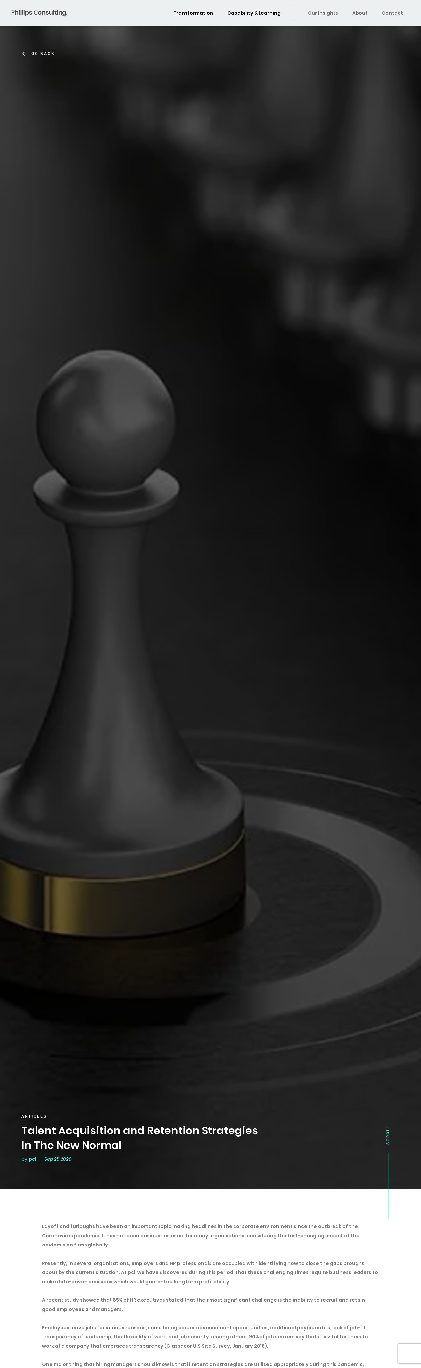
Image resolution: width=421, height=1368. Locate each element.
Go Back (44, 53)
